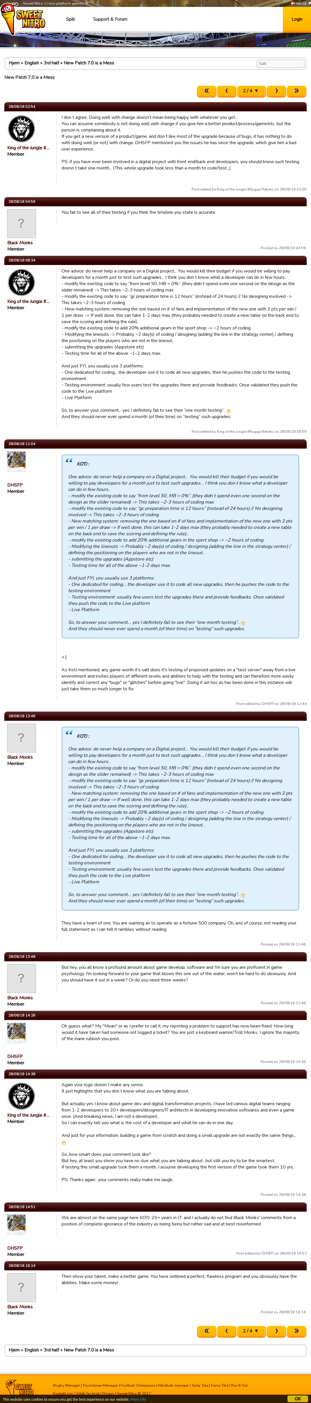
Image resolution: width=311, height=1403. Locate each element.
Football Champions (138, 1385)
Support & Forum (110, 19)
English (31, 63)
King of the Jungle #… (28, 148)
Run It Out (239, 1385)
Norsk (298, 3)
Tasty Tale (200, 1385)
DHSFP (15, 485)
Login (296, 19)
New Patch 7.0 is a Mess (89, 63)
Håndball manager (173, 1385)
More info (138, 1400)
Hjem (14, 63)
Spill (70, 19)
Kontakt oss (63, 1393)
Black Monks (20, 243)
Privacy (108, 1393)
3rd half (51, 63)
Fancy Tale (220, 1385)
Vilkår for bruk (87, 1393)
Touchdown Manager (100, 1385)
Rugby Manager (66, 1385)
